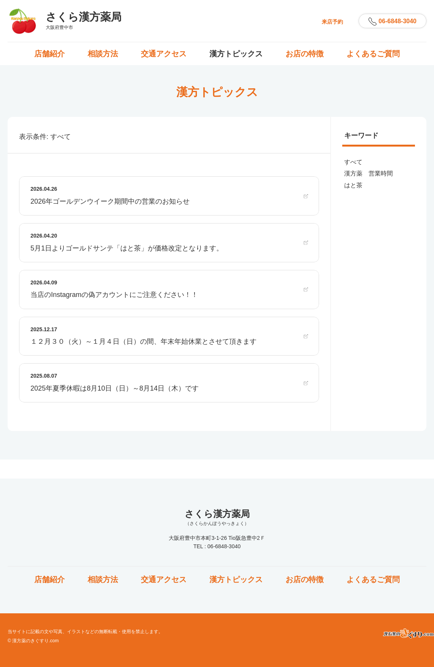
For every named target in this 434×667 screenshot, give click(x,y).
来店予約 (332, 22)
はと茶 (353, 185)
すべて (353, 162)
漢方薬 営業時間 (368, 173)
